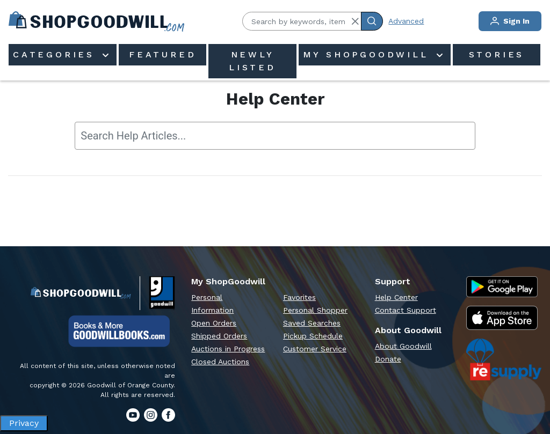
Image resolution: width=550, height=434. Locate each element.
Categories (56, 54)
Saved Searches (312, 323)
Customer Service (314, 348)
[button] (355, 21)
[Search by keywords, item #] (301, 21)
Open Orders (213, 323)
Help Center (396, 297)
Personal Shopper (315, 310)
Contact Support (405, 310)
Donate (388, 359)
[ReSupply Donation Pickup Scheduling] (503, 359)
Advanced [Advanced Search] (406, 21)
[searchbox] (275, 136)
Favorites (299, 297)
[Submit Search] (372, 21)
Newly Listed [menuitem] (252, 60)
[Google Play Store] (502, 287)
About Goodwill (403, 346)
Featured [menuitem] (162, 54)
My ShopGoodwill (368, 54)
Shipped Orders (219, 336)
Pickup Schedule (313, 336)
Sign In (510, 21)
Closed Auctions (220, 361)
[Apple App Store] (502, 317)
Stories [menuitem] (497, 54)
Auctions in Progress (228, 348)
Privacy (24, 423)
